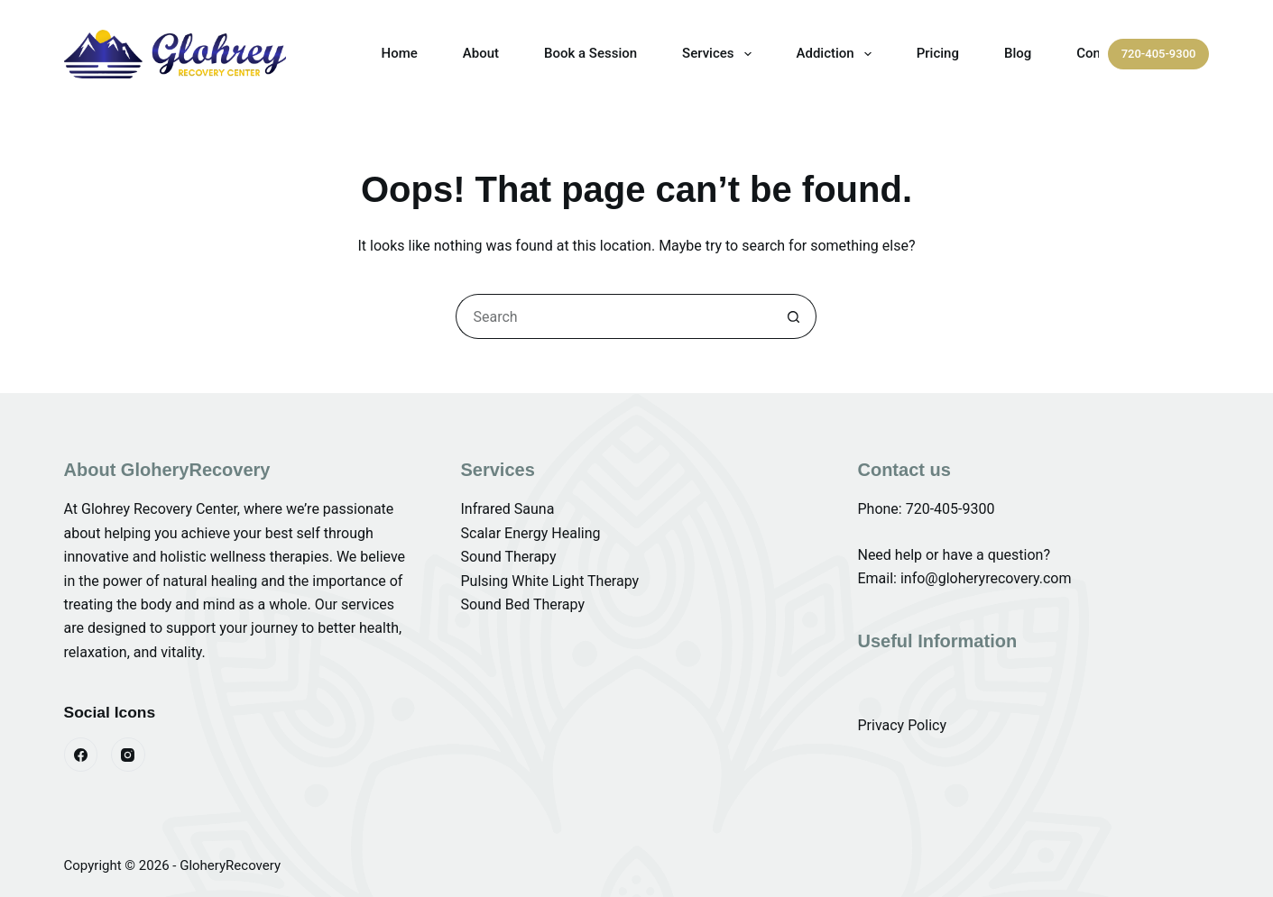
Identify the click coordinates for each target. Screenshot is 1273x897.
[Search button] (793, 316)
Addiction (838, 54)
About (481, 53)
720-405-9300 (1158, 53)
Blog (1017, 53)
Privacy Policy (901, 725)
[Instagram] (128, 754)
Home (399, 53)
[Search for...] (613, 316)
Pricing (938, 53)
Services (720, 54)
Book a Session (590, 53)
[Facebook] (81, 754)
